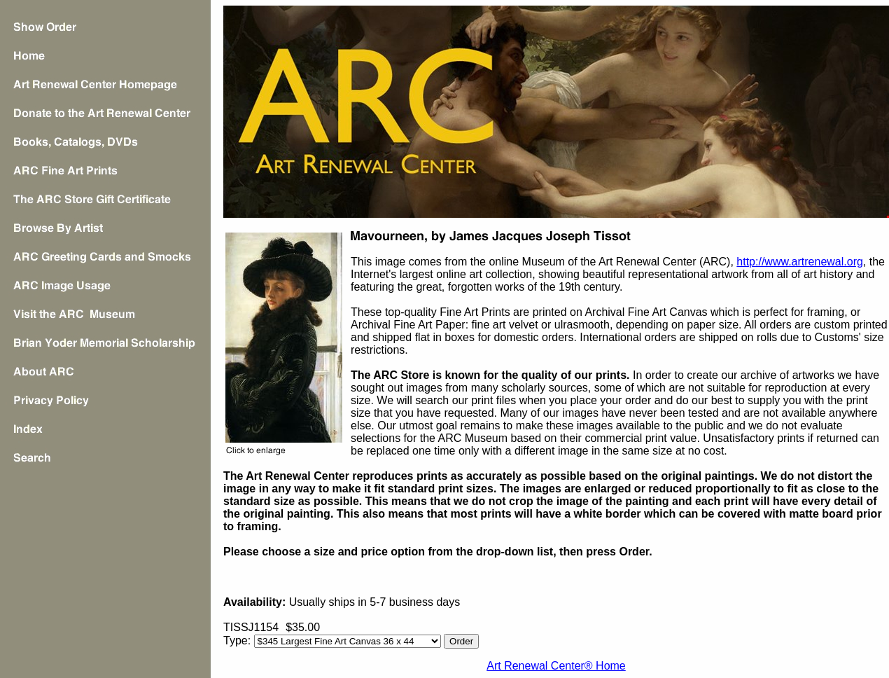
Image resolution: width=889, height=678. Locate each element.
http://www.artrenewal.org (799, 262)
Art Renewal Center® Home (556, 666)
